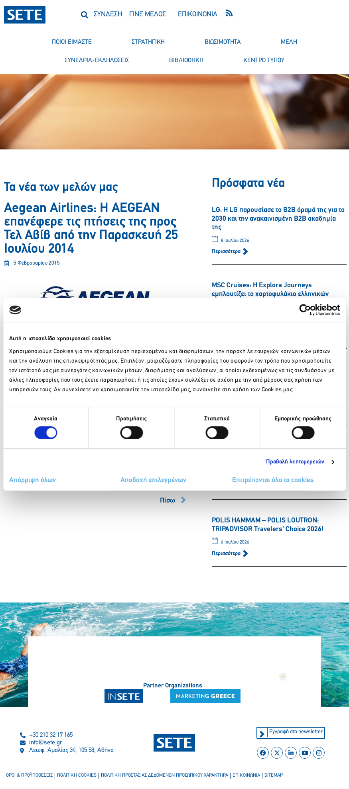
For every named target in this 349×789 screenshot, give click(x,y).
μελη (289, 42)
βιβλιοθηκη (186, 60)
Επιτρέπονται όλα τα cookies (273, 480)
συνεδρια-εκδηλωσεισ (97, 60)
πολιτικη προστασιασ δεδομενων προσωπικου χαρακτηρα (164, 775)
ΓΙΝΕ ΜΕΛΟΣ (147, 14)
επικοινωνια (246, 775)
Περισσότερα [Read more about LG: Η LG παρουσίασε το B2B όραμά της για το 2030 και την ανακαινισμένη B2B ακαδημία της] (227, 252)
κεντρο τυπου (263, 60)
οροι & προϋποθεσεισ (29, 775)
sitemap (273, 775)
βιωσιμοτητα (223, 42)
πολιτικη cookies (77, 775)
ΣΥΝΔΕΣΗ (108, 14)
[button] (84, 14)
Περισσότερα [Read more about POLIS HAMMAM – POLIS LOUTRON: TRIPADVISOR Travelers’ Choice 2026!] (227, 554)
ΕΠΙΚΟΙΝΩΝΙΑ (197, 14)
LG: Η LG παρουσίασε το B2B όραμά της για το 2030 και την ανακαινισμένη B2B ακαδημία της (278, 218)
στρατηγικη (148, 42)
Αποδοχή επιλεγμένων (153, 480)
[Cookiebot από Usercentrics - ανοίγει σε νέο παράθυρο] (305, 310)
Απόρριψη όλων (32, 480)
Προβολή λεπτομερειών (295, 462)
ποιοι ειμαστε (72, 42)
